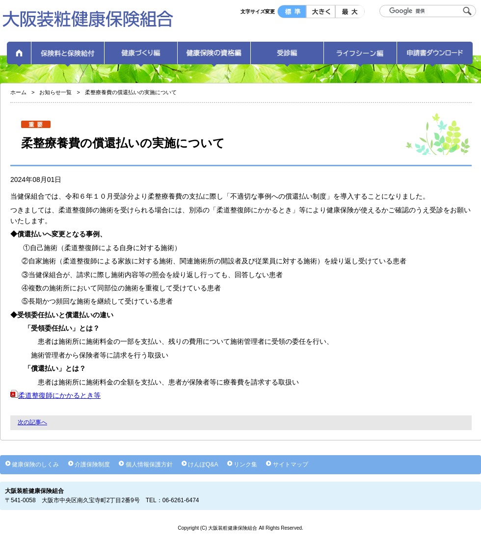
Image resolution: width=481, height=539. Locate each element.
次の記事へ (32, 422)
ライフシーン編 (360, 56)
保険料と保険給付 (67, 56)
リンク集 (245, 464)
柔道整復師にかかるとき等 (55, 395)
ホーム (19, 56)
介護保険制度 (92, 464)
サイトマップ (290, 464)
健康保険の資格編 (214, 56)
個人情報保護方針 (149, 464)
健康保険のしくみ (35, 464)
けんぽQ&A (203, 464)
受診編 (287, 56)
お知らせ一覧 (55, 92)
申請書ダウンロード (435, 56)
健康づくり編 (141, 56)
